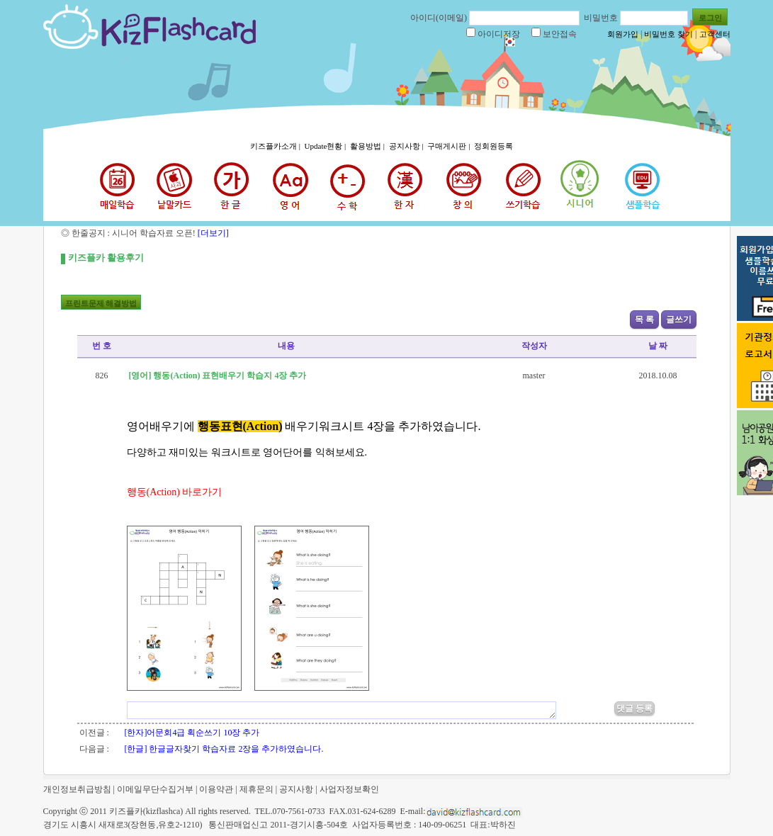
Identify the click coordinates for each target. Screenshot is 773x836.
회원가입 (622, 34)
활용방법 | (368, 146)
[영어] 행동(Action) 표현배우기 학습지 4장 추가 (217, 375)
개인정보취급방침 (77, 789)
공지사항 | (407, 146)
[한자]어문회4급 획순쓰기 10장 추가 (192, 733)
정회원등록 (493, 146)
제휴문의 (256, 789)
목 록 (644, 319)
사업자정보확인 (349, 789)
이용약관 (216, 789)
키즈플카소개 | (276, 146)
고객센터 (714, 34)
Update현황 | (326, 146)
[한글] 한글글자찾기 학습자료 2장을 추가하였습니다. (224, 749)
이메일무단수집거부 (155, 789)
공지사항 (296, 789)
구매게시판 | (449, 146)
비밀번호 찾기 (668, 34)
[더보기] (212, 233)
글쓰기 (679, 319)
